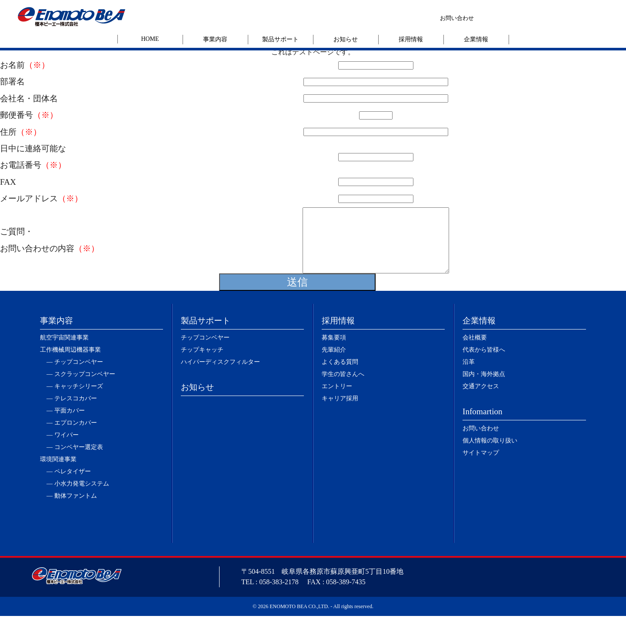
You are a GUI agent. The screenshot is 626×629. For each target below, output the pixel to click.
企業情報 (476, 39)
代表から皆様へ (484, 362)
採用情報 (411, 39)
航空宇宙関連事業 (64, 350)
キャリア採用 (340, 411)
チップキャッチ (202, 362)
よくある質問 (340, 375)
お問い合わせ (457, 18)
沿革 (469, 375)
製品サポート (280, 39)
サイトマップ (481, 466)
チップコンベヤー (205, 350)
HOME (150, 39)
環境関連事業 (58, 472)
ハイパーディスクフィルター (220, 375)
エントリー (337, 399)
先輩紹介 (334, 362)
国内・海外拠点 (484, 387)
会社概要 (475, 350)
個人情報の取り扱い (490, 453)
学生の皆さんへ (343, 387)
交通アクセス (481, 399)
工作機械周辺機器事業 (70, 362)
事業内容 (215, 39)
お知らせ (345, 39)
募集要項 (334, 350)
